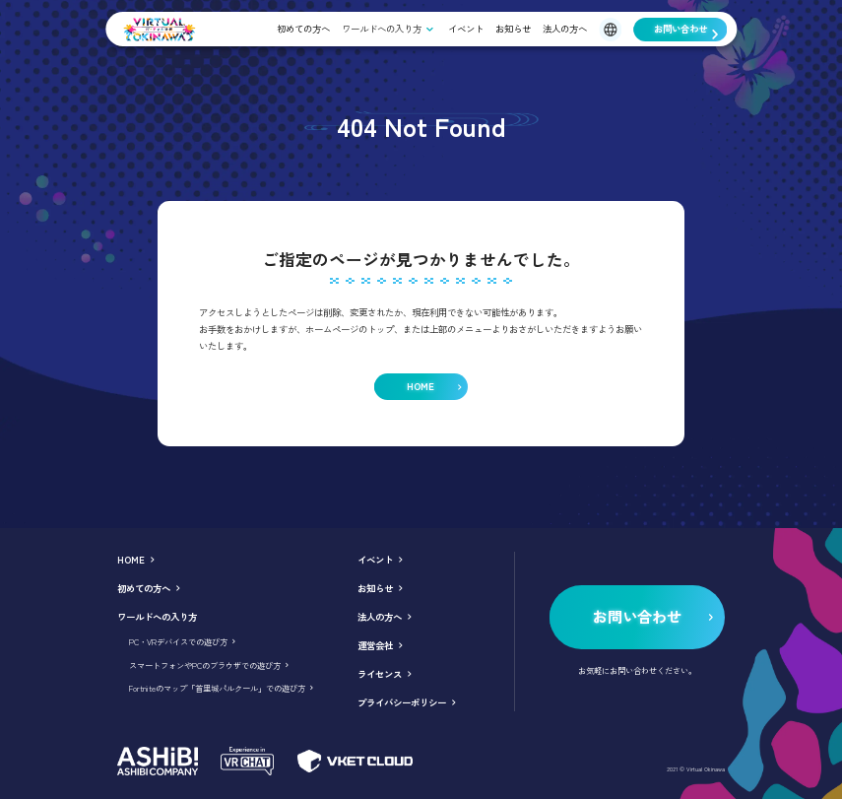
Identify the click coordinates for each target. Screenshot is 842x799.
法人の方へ (565, 28)
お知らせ (513, 28)
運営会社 (375, 645)
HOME (131, 559)
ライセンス (379, 674)
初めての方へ (303, 28)
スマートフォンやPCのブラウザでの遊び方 (205, 665)
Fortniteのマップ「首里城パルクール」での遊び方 (217, 688)
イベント (466, 28)
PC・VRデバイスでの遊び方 (178, 641)
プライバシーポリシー (401, 702)
